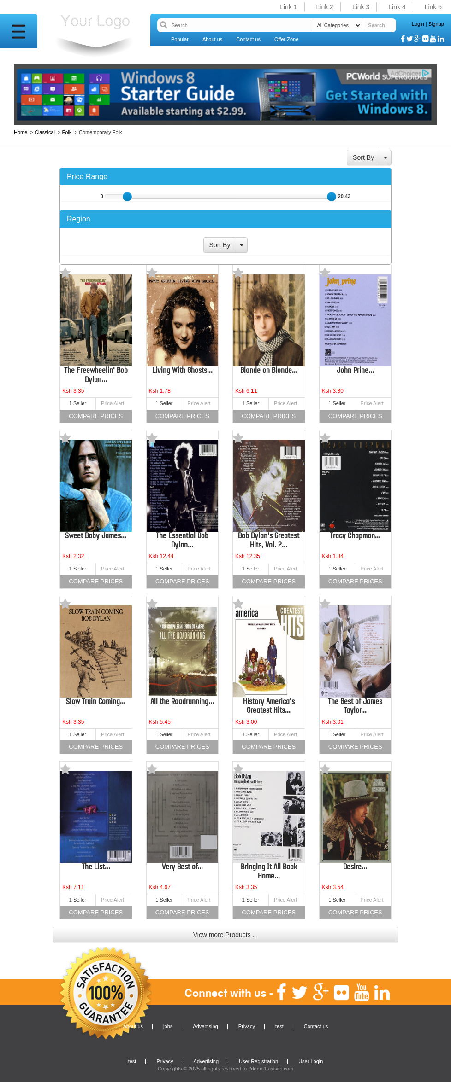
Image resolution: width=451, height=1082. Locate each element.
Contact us (248, 39)
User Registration (258, 1061)
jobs (167, 1026)
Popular (180, 39)
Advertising (205, 1026)
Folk (67, 132)
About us (212, 39)
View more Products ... (225, 934)
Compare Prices (96, 416)
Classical (45, 132)
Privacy (246, 1026)
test (279, 1026)
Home (21, 132)
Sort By (363, 157)
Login (418, 24)
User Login (310, 1061)
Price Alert (112, 403)
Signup (436, 24)
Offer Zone (286, 39)
